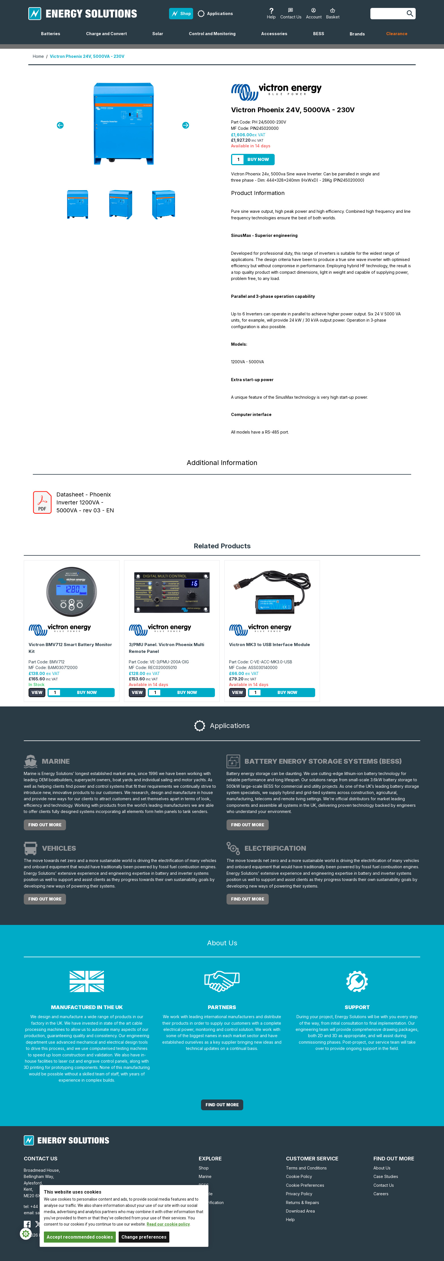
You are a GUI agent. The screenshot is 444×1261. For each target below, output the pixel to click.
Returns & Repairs (302, 1202)
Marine (205, 1176)
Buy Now (258, 159)
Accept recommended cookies (80, 1237)
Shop (204, 1168)
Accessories (276, 37)
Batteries (53, 37)
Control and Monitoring (214, 37)
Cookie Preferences (305, 1185)
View (36, 692)
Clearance (396, 33)
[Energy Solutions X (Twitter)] (38, 1224)
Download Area (300, 1211)
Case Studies (385, 1176)
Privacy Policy (299, 1193)
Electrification (211, 1202)
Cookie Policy (299, 1176)
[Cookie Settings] (26, 1234)
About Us (381, 1168)
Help (290, 1219)
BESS (321, 37)
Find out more (44, 824)
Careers (380, 1193)
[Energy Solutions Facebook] (27, 1224)
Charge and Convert (108, 37)
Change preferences (143, 1237)
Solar (160, 37)
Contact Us (383, 1185)
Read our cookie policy (168, 1224)
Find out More (222, 1104)
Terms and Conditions (306, 1168)
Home (38, 56)
